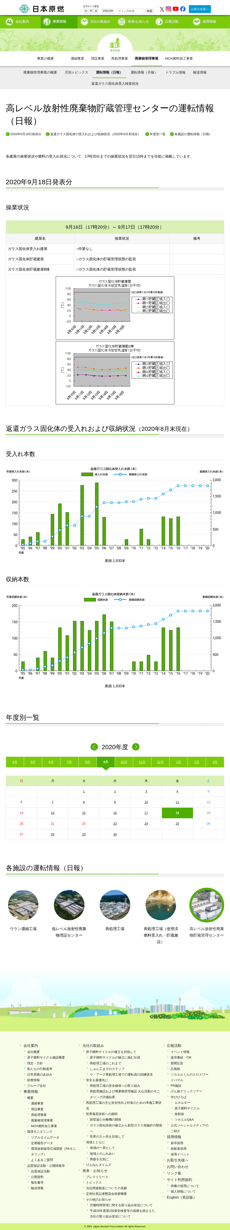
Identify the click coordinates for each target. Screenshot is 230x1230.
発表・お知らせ (95, 1171)
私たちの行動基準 (39, 1069)
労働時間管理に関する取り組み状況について (121, 1205)
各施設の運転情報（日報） (193, 134)
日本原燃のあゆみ (39, 1074)
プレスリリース (97, 1177)
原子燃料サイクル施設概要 (46, 1057)
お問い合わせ (177, 1167)
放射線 (179, 1114)
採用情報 (209, 21)
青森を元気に (99, 1159)
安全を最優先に (97, 1080)
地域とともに (95, 1142)
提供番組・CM (181, 1057)
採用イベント (180, 1154)
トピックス (94, 1182)
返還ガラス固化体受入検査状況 (115, 83)
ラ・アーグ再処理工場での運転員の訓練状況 (121, 1074)
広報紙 (175, 1069)
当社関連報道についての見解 (106, 1188)
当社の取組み (100, 21)
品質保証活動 (40, 1171)
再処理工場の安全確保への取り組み (115, 1085)
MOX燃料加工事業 (179, 58)
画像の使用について (185, 1186)
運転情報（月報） (144, 72)
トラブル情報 (175, 72)
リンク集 (174, 1173)
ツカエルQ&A (184, 1119)
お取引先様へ (200, 9)
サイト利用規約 (179, 1180)
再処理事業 (119, 58)
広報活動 (172, 21)
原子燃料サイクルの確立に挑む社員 (115, 1057)
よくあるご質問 (42, 1160)
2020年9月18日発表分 (26, 134)
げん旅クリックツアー (186, 1091)
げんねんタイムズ (98, 1165)
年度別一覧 (158, 134)
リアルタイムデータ (45, 1137)
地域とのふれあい (102, 1153)
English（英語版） (182, 1197)
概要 (30, 1098)
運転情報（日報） (109, 72)
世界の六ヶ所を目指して (107, 1136)
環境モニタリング (39, 1131)
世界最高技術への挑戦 (101, 1114)
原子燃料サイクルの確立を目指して (111, 1052)
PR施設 (176, 1085)
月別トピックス (76, 72)
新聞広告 (177, 1063)
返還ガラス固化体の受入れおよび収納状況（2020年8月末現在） (95, 134)
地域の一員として (102, 1148)
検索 (149, 11)
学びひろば (178, 1097)
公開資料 (37, 1177)
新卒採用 (177, 1143)
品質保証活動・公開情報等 (46, 1165)
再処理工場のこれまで (105, 1063)
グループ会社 (36, 1085)
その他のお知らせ (98, 1199)
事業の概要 (45, 58)
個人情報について (183, 1191)
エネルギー (182, 1102)
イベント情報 (180, 1052)
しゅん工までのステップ (107, 1069)
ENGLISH (108, 11)
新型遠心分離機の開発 (105, 1119)
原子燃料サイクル (187, 1108)
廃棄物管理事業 (146, 58)
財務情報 (33, 1080)
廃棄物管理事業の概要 (40, 72)
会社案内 (22, 21)
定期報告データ (42, 1143)
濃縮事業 (77, 58)
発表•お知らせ (138, 21)
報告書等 (37, 1182)
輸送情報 (200, 72)
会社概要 (33, 1052)
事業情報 (59, 21)
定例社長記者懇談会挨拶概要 (106, 1193)
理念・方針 (35, 1063)
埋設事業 (97, 58)
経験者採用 (178, 1148)
